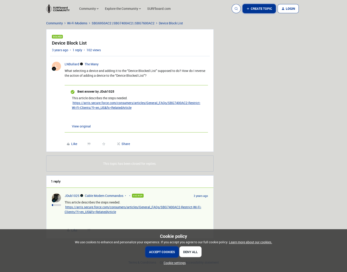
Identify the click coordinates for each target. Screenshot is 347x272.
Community (54, 23)
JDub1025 (72, 195)
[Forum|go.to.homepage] (60, 8)
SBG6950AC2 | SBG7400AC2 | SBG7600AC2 (123, 23)
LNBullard (72, 64)
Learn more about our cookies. (250, 242)
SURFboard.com (159, 8)
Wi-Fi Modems (77, 23)
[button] (259, 8)
